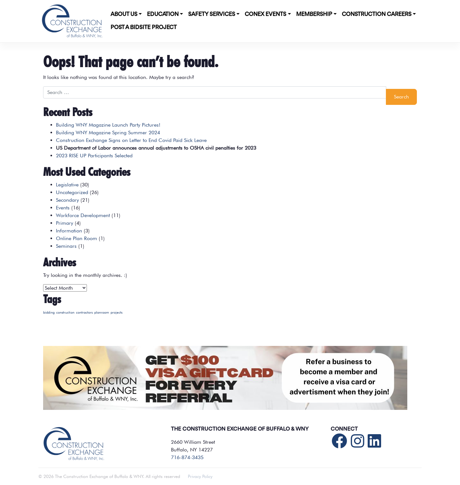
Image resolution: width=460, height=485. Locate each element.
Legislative (67, 185)
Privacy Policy (200, 476)
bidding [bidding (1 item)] (49, 312)
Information (69, 231)
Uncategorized (72, 192)
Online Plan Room (76, 238)
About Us (124, 14)
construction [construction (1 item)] (65, 312)
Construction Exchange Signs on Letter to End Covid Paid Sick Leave (131, 140)
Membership (314, 14)
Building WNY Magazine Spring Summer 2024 (108, 132)
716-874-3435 (187, 457)
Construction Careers (376, 14)
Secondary (67, 200)
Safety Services (211, 14)
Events (63, 208)
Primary (64, 223)
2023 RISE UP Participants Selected (94, 156)
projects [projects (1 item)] (116, 312)
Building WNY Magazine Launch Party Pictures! (108, 125)
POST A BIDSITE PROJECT (144, 27)
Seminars (66, 246)
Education (163, 14)
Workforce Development (83, 215)
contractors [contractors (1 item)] (84, 312)
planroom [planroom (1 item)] (101, 312)
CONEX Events (265, 14)
